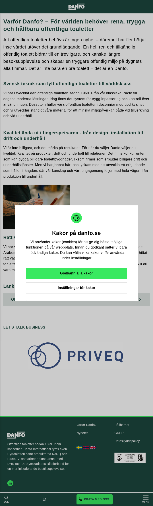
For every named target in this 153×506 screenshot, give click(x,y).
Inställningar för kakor (76, 288)
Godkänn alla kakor (76, 273)
